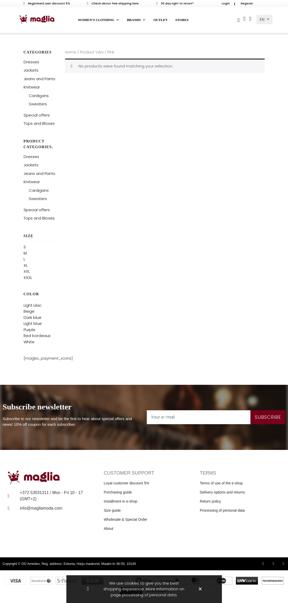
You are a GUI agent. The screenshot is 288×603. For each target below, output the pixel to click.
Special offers (37, 115)
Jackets (31, 70)
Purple (29, 329)
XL (25, 265)
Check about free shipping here (113, 3)
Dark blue (32, 317)
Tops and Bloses (39, 123)
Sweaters (38, 104)
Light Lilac (32, 305)
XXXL (28, 277)
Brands (136, 20)
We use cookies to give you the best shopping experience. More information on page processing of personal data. (143, 589)
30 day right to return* (175, 3)
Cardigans (39, 95)
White (29, 342)
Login (226, 3)
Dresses (31, 62)
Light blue (33, 323)
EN (263, 19)
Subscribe (268, 417)
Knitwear (32, 87)
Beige (29, 311)
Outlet (160, 20)
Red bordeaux (37, 335)
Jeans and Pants (39, 78)
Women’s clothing (98, 20)
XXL (27, 271)
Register (247, 3)
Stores (181, 20)
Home (70, 52)
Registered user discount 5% (47, 3)
